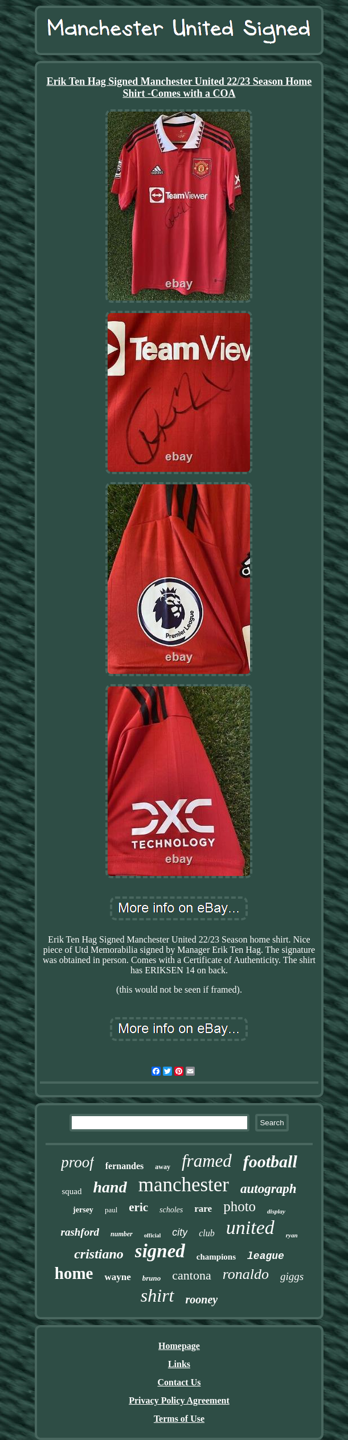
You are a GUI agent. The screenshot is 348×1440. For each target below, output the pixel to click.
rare (203, 1208)
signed (160, 1251)
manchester (183, 1185)
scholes (171, 1210)
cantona (191, 1275)
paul (111, 1210)
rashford (79, 1232)
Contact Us (178, 1382)
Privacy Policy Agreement (179, 1400)
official (152, 1235)
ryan (292, 1235)
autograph (268, 1189)
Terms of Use (179, 1418)
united (250, 1227)
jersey (83, 1210)
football (270, 1161)
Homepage (179, 1346)
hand (110, 1187)
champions (216, 1256)
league (265, 1256)
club (207, 1233)
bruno (151, 1278)
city (179, 1232)
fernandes (124, 1166)
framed (207, 1161)
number (121, 1234)
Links (179, 1364)
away (162, 1167)
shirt (157, 1295)
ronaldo (246, 1274)
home (74, 1273)
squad (72, 1191)
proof (77, 1162)
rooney (202, 1299)
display (276, 1211)
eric (138, 1207)
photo (239, 1206)
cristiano (99, 1253)
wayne (117, 1277)
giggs (292, 1276)
